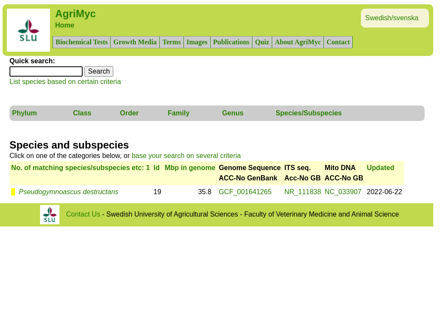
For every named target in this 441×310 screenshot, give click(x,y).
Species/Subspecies (309, 113)
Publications (231, 42)
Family (178, 113)
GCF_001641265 (245, 191)
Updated (380, 167)
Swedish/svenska (392, 18)
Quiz (262, 42)
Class (82, 113)
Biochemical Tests (82, 42)
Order (129, 113)
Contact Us (83, 214)
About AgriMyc (298, 42)
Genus (233, 113)
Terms (171, 42)
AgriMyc (75, 13)
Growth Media (135, 42)
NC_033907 (343, 191)
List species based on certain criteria (65, 81)
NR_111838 (302, 191)
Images (197, 42)
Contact (338, 42)
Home (64, 25)
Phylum (24, 113)
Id (157, 167)
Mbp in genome (190, 167)
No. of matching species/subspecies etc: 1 (80, 167)
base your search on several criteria (186, 155)
